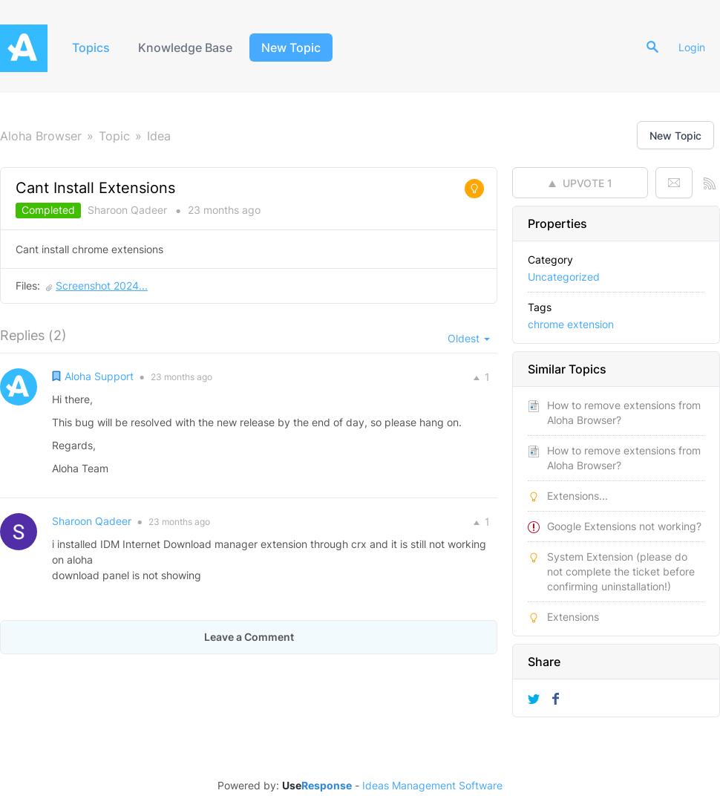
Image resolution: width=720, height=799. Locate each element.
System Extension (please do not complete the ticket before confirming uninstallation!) (621, 571)
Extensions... (577, 495)
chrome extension (571, 324)
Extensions (573, 616)
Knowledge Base (185, 47)
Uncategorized (564, 276)
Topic (114, 135)
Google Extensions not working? (624, 526)
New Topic (291, 47)
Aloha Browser (41, 135)
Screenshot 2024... (102, 285)
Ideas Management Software (432, 785)
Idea (159, 135)
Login (691, 47)
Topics (91, 47)
